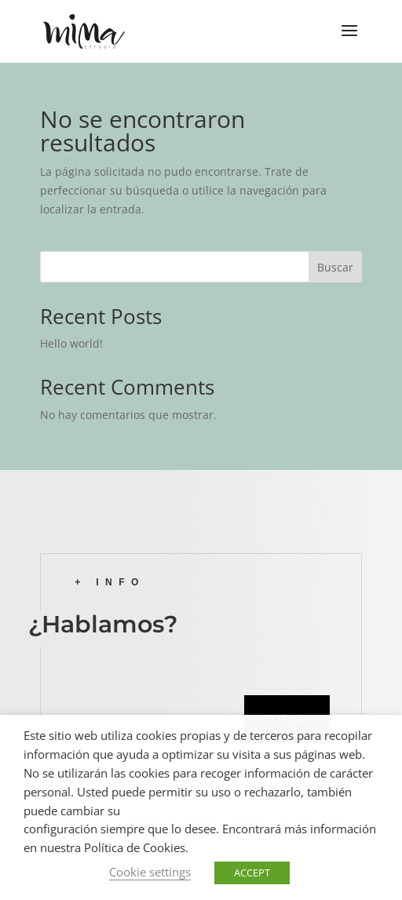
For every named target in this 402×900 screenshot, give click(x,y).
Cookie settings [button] (150, 872)
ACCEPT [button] (252, 872)
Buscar (335, 267)
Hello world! (71, 343)
